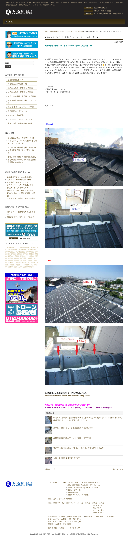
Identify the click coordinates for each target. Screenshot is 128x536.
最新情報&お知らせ (56, 31)
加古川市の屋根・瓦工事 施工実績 (22, 96)
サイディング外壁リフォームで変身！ (22, 198)
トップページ (53, 482)
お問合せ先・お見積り (57, 528)
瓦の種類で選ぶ (98, 505)
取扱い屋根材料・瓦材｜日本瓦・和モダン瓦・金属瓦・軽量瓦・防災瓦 (76, 503)
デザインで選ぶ (98, 510)
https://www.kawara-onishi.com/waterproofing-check (67, 396)
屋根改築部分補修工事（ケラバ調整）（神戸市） (72, 438)
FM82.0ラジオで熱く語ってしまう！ (21, 217)
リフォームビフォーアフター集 (20, 119)
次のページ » (117, 469)
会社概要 (88, 517)
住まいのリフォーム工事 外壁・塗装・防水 (64, 519)
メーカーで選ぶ (98, 513)
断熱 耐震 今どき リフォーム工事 (21, 107)
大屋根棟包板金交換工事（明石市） (67, 458)
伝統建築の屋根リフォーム (17, 182)
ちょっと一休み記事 (16, 115)
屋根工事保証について (76, 492)
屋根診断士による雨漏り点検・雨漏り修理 (64, 517)
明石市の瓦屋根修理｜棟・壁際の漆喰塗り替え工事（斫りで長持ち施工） (22, 150)
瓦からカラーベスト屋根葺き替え (20, 185)
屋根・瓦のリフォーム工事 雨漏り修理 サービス (81, 482)
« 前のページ (50, 469)
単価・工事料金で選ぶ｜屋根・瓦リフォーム (84, 487)
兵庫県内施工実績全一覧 (17, 84)
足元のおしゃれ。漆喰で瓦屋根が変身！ (21, 194)
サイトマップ (74, 528)
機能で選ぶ (97, 508)
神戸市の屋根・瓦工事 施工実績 (20, 92)
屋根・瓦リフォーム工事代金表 (60, 499)
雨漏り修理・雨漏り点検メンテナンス (22, 101)
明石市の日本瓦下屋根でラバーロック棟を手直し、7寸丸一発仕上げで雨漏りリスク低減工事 (22, 140)
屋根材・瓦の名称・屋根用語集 (59, 524)
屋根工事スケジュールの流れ (78, 495)
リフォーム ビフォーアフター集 (73, 31)
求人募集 (110, 517)
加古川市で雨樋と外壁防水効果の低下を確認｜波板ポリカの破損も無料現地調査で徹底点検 (22, 159)
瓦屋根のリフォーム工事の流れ (19, 177)
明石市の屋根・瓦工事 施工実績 (20, 88)
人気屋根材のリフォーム (17, 111)
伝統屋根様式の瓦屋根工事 (17, 188)
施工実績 (99, 517)
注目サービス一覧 (74, 490)
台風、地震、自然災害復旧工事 (20, 123)
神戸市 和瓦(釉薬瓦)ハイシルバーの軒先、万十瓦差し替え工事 (80, 448)
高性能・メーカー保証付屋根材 (19, 180)
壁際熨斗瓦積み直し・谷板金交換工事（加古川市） (73, 428)
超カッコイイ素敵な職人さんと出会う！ (21, 213)
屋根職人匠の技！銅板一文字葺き (20, 190)
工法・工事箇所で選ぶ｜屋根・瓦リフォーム (84, 485)
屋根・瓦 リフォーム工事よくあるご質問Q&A (64, 522)
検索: (7, 63)
